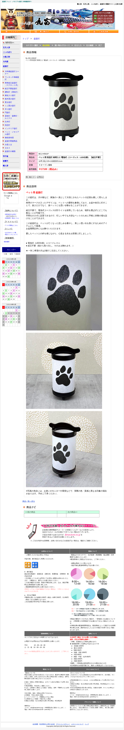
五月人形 (6, 47)
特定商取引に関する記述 (47, 724)
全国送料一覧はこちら (12, 218)
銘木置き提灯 (10, 99)
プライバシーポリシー (63, 724)
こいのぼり (7, 52)
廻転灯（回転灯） (12, 92)
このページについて (77, 724)
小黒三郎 (6, 57)
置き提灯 (8, 102)
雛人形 (5, 166)
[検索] (8, 195)
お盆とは (8, 144)
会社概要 (35, 724)
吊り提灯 (8, 109)
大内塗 (5, 61)
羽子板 (5, 156)
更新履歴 (6, 241)
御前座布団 (9, 138)
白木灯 (7, 122)
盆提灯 (5, 66)
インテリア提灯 (11, 128)
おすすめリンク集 (10, 232)
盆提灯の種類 (10, 151)
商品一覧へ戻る (28, 501)
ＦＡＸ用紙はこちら (11, 225)
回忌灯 (7, 125)
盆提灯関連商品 (11, 141)
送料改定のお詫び (10, 214)
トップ (25, 39)
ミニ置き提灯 (10, 106)
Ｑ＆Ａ (7, 148)
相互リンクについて (11, 234)
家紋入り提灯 (10, 95)
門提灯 (7, 112)
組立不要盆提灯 (11, 88)
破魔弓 (5, 161)
